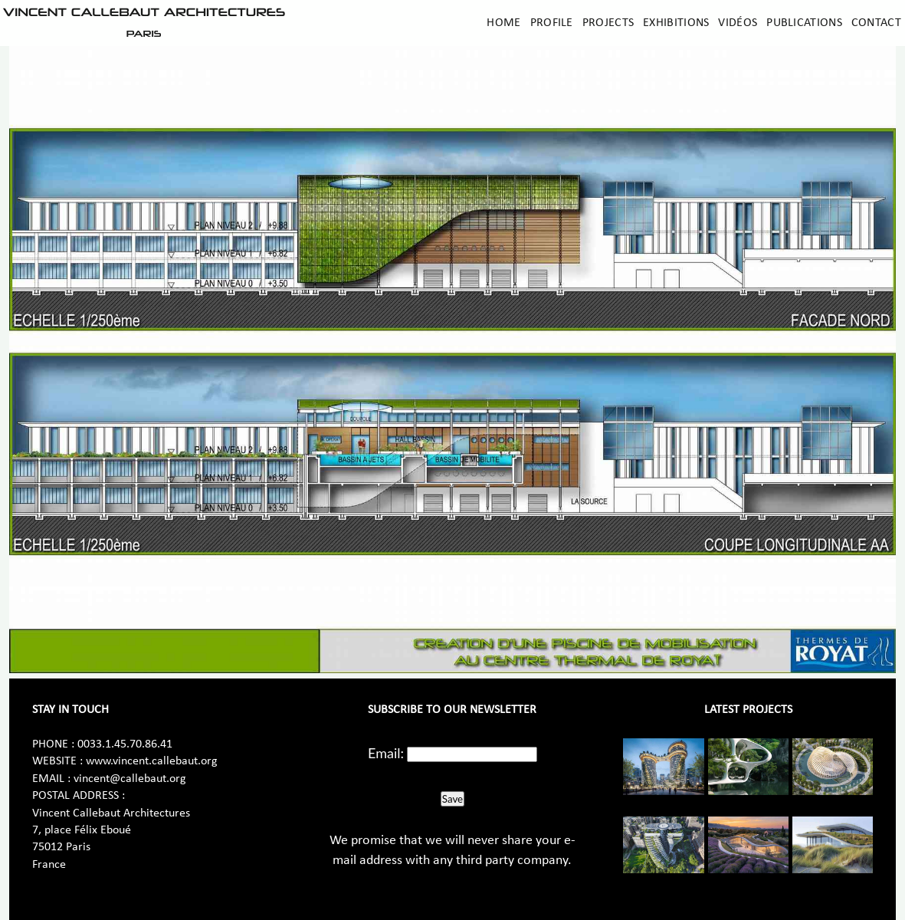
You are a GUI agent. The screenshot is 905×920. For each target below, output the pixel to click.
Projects (608, 23)
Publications (804, 23)
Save (452, 799)
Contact (876, 23)
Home (503, 23)
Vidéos (737, 23)
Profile (551, 23)
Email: (386, 752)
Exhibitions (676, 23)
